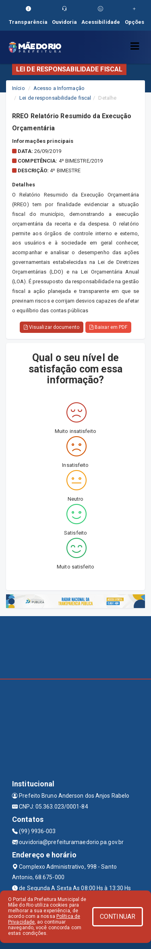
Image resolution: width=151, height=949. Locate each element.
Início (18, 88)
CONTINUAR (117, 916)
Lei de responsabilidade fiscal (55, 98)
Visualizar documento (51, 327)
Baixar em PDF (108, 327)
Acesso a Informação (59, 88)
